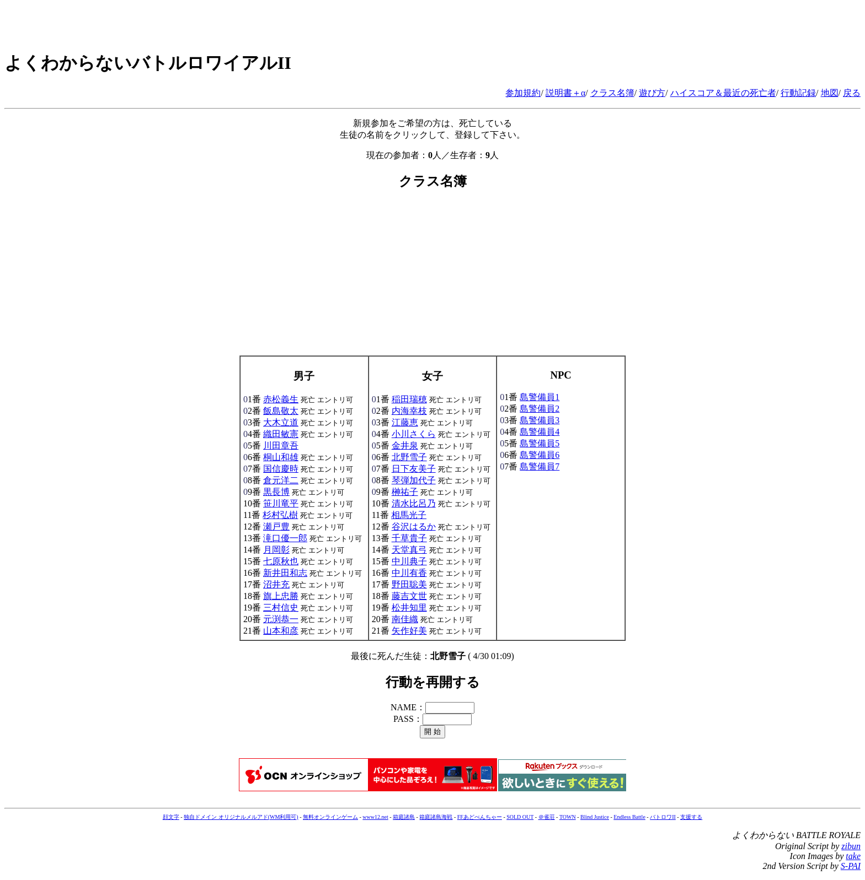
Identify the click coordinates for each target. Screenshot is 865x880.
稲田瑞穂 (409, 399)
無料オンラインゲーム (330, 817)
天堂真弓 (409, 549)
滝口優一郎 (285, 538)
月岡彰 (276, 549)
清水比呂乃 (414, 503)
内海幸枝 (409, 410)
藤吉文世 (409, 596)
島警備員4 (539, 431)
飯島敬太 (280, 410)
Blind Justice (594, 817)
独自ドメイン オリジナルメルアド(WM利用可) (241, 817)
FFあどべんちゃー (479, 817)
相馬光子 (408, 515)
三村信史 (280, 607)
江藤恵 (405, 422)
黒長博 (276, 491)
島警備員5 (539, 443)
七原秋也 (280, 561)
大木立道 (280, 422)
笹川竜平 (280, 503)
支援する (691, 817)
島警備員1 (539, 397)
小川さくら (414, 434)
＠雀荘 (546, 817)
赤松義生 (280, 399)
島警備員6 (539, 455)
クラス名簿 (612, 93)
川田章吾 (280, 445)
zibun (851, 846)
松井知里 (409, 607)
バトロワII (663, 817)
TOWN (567, 817)
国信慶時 (280, 468)
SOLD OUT (519, 817)
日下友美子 (414, 468)
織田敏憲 (280, 434)
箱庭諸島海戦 (435, 817)
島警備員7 (539, 466)
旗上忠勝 (280, 596)
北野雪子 (409, 457)
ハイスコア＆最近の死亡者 (723, 93)
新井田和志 (285, 572)
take (853, 856)
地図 (830, 93)
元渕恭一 (280, 619)
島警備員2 (539, 408)
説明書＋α (565, 93)
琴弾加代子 (414, 480)
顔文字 (171, 817)
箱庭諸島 (404, 817)
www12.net (375, 817)
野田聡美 (409, 584)
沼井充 (276, 584)
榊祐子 (405, 491)
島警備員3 (539, 420)
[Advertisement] (432, 278)
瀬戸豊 (276, 526)
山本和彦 (280, 630)
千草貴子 (409, 538)
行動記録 (798, 93)
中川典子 (409, 561)
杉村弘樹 (280, 515)
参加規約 (523, 93)
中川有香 (409, 572)
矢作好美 (409, 630)
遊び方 (652, 93)
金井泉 (405, 445)
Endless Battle (629, 817)
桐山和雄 (280, 457)
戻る (852, 93)
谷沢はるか (414, 526)
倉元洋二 (280, 480)
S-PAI (851, 866)
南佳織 (405, 619)
